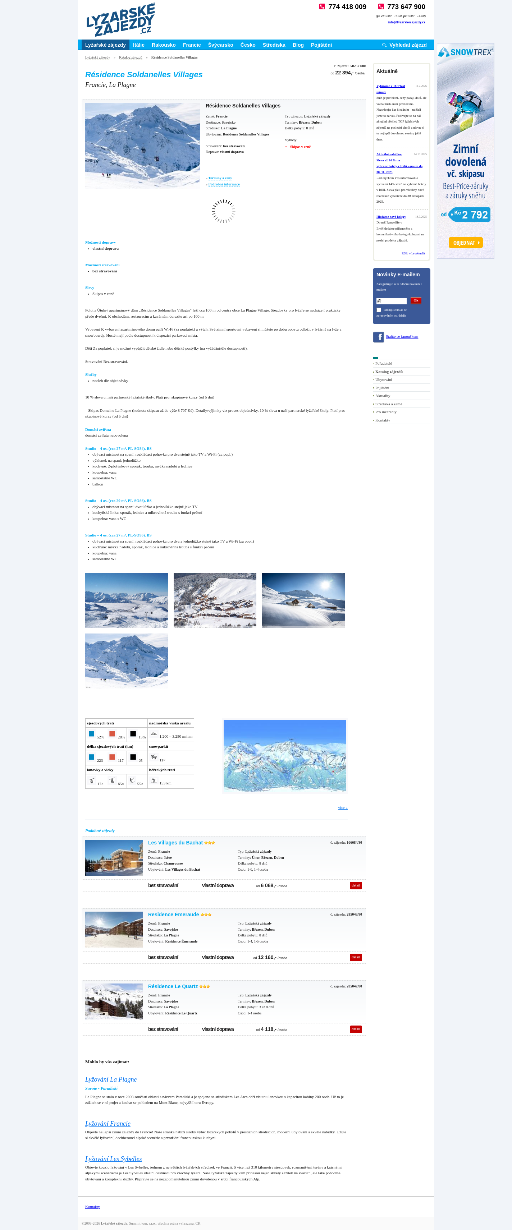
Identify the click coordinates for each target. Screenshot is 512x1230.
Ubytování (383, 379)
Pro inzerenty (386, 412)
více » (343, 807)
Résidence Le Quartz (173, 986)
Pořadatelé (383, 363)
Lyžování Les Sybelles (113, 1158)
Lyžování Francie (108, 1123)
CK (198, 1223)
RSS (404, 253)
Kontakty (382, 420)
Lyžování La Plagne (111, 1079)
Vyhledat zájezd (408, 45)
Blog (298, 45)
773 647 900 (406, 6)
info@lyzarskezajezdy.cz (406, 22)
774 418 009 (347, 6)
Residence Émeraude (173, 914)
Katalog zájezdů (130, 57)
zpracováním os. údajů (391, 315)
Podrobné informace (224, 184)
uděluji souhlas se (395, 310)
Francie (192, 45)
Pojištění (321, 45)
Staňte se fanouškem (402, 336)
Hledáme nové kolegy (391, 216)
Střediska (274, 45)
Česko (248, 45)
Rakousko (164, 45)
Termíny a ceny (220, 178)
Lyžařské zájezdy (105, 45)
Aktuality (382, 395)
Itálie (139, 45)
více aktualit (417, 253)
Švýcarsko (220, 45)
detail (356, 885)
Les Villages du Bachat (175, 843)
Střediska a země (388, 404)
